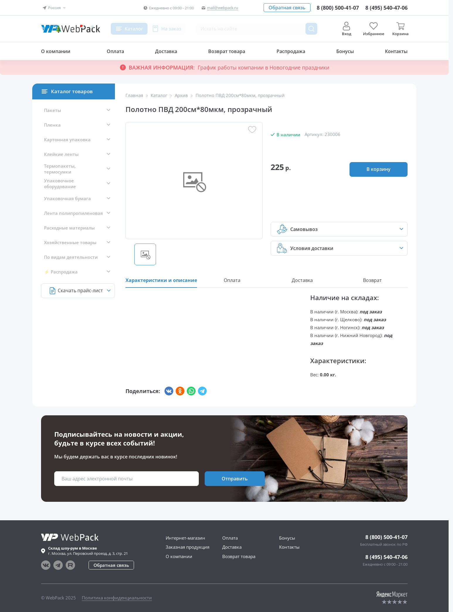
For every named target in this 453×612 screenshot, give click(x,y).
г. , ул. (88, 550)
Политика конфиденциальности (117, 598)
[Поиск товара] (311, 29)
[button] (54, 7)
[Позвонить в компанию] (386, 7)
